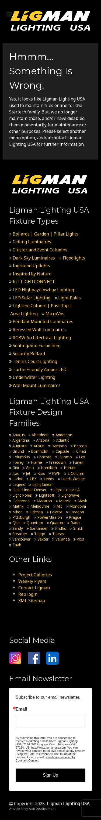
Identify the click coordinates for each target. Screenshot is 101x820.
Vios (80, 539)
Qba (16, 522)
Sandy (17, 528)
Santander (39, 528)
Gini (15, 467)
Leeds (49, 478)
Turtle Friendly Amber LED (40, 369)
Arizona (42, 440)
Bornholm (39, 451)
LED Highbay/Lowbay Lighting (43, 290)
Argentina (20, 440)
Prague (75, 517)
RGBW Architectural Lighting (42, 338)
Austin (39, 445)
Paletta (56, 511)
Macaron (44, 500)
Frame (36, 462)
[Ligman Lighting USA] (50, 20)
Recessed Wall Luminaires (39, 330)
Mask (82, 500)
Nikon (17, 511)
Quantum (35, 522)
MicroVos (55, 314)
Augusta (19, 445)
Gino (30, 467)
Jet (28, 473)
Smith (78, 528)
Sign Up (50, 775)
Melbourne (39, 506)
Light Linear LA (67, 489)
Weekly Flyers (32, 581)
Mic (59, 506)
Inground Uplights (31, 266)
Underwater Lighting (34, 377)
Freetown (57, 462)
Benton (80, 445)
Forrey (18, 462)
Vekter (42, 539)
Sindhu (60, 528)
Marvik (65, 500)
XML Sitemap (31, 601)
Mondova (77, 506)
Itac (15, 473)
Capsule (62, 451)
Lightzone (21, 500)
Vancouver (21, 539)
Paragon (76, 511)
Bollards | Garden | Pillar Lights (45, 234)
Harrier (70, 467)
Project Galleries (35, 575)
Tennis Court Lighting (35, 361)
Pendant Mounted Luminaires (43, 321)
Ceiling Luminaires (32, 242)
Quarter (57, 522)
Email (21, 709)
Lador (17, 478)
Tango (39, 533)
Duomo (65, 456)
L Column (76, 473)
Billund (18, 451)
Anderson (63, 434)
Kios (41, 473)
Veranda (62, 539)
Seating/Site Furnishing (37, 345)
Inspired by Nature (32, 274)
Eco (82, 456)
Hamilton (49, 467)
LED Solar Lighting (31, 298)
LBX (33, 478)
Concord (44, 456)
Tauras (58, 533)
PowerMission (49, 517)
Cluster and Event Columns (40, 250)
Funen (78, 462)
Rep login (27, 594)
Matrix (17, 506)
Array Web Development (38, 809)
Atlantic (62, 440)
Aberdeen (40, 434)
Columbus (21, 456)
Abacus (18, 434)
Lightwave (70, 495)
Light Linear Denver (29, 489)
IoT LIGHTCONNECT (34, 282)
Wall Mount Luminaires (37, 385)
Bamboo (59, 445)
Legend (18, 484)
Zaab (16, 544)
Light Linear (42, 484)
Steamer (19, 533)
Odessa (36, 511)
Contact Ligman (34, 588)
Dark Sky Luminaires (34, 258)
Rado (75, 522)
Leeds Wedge (73, 478)
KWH (56, 473)
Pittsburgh (21, 517)
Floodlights (74, 258)
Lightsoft (46, 495)
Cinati (81, 451)
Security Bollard (29, 354)
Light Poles (69, 298)
